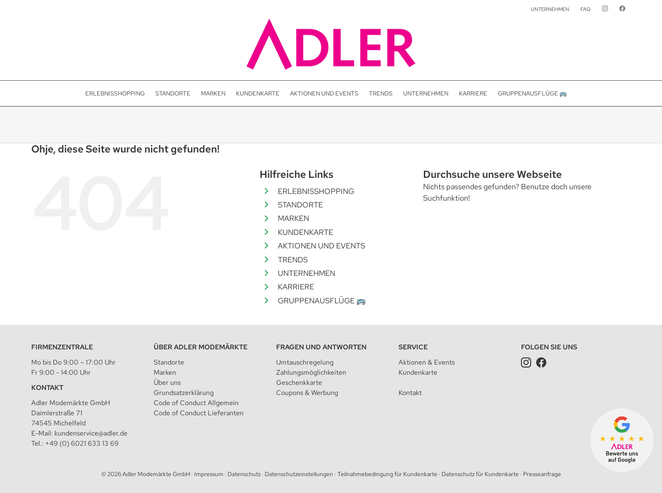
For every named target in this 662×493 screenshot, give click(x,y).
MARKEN (293, 218)
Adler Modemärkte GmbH (156, 474)
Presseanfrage (542, 474)
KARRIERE (296, 286)
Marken (165, 372)
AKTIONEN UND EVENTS (321, 246)
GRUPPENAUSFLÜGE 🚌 (322, 300)
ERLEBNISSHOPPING (316, 191)
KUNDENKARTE (305, 232)
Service (413, 347)
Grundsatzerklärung (184, 392)
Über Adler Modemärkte (200, 347)
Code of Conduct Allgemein (196, 402)
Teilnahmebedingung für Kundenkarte (387, 474)
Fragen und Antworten (321, 347)
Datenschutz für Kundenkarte (480, 474)
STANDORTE (300, 205)
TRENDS (293, 259)
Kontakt (47, 387)
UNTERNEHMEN (306, 273)
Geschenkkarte (299, 382)
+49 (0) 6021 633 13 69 (82, 443)
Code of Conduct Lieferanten (199, 413)
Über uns (167, 382)
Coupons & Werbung (307, 392)
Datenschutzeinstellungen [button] (299, 474)
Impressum (208, 474)
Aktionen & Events (427, 362)
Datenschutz (244, 474)
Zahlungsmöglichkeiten (311, 372)
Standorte (169, 362)
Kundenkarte (418, 372)
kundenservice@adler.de (91, 433)
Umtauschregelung (305, 362)
